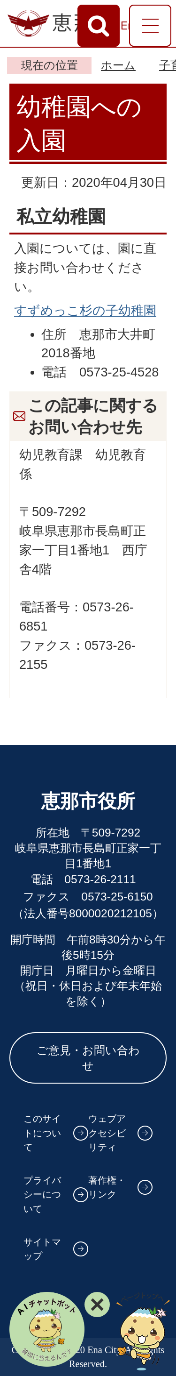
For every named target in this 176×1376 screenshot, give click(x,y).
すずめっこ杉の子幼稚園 (85, 310)
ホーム (118, 65)
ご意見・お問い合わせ (88, 1058)
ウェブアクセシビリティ (107, 1133)
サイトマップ (42, 1249)
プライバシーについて (42, 1194)
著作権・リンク (107, 1187)
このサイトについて (42, 1133)
